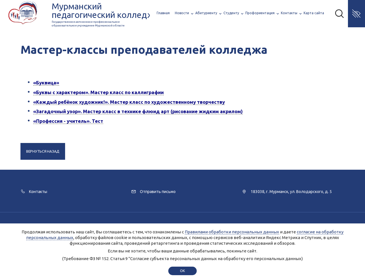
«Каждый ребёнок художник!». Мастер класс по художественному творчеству (129, 102)
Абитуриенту (206, 13)
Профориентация (260, 13)
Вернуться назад (42, 151)
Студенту (231, 13)
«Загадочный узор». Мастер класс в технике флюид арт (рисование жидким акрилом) (138, 111)
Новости (182, 13)
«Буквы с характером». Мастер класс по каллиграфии (98, 92)
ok (182, 271)
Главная (163, 13)
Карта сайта (314, 13)
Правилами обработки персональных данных (232, 231)
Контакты (289, 13)
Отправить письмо (158, 191)
